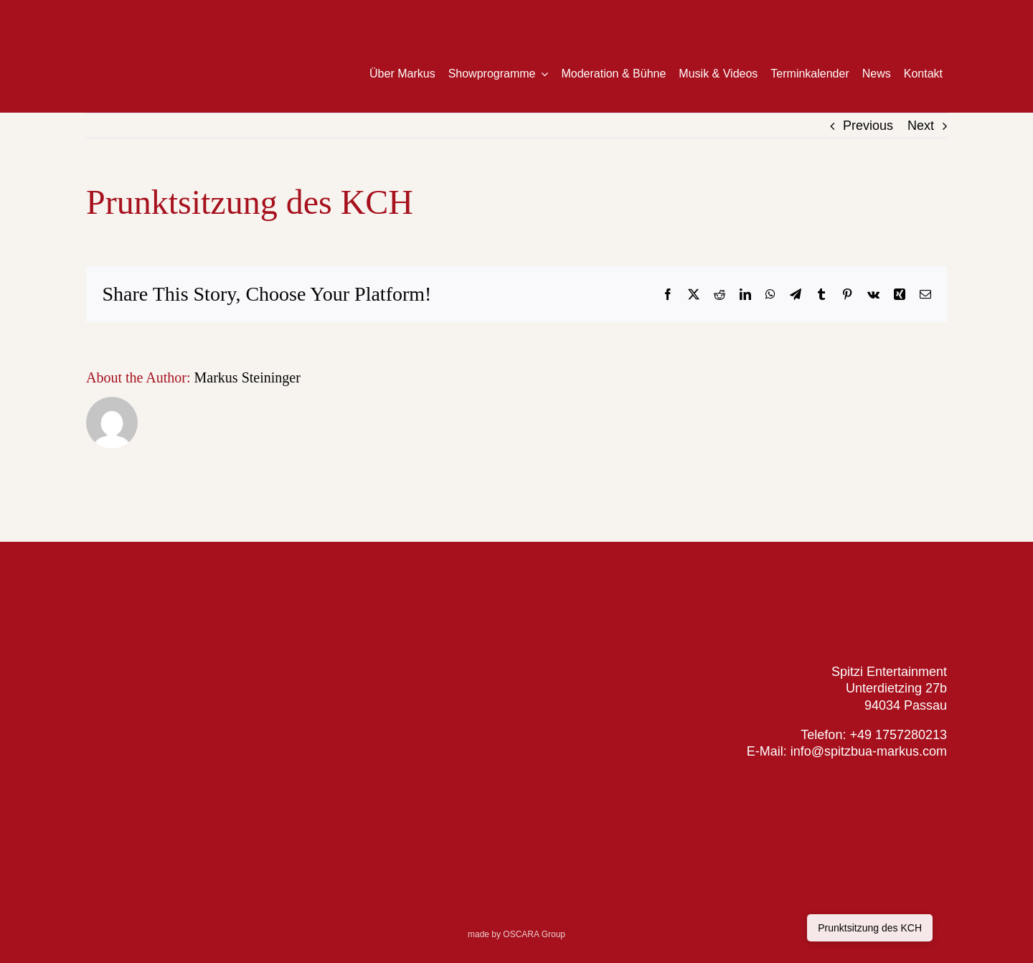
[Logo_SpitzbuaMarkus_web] (857, 584)
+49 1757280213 (898, 735)
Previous (868, 125)
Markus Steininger (247, 377)
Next (920, 125)
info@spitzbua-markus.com (867, 751)
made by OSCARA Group (516, 934)
